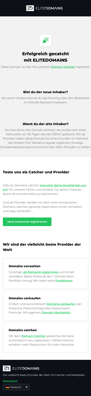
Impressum (10, 380)
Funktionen (64, 280)
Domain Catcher (63, 67)
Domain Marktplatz (56, 312)
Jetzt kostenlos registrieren (27, 221)
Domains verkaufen (61, 304)
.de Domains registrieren (41, 272)
